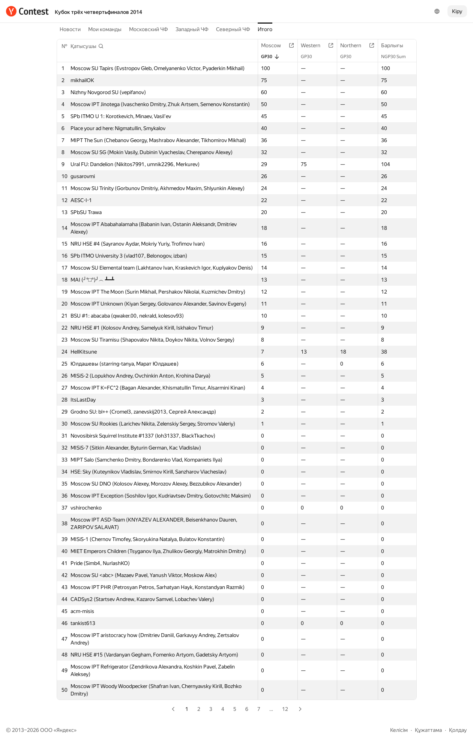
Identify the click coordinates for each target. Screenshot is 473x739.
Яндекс (65, 730)
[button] (87, 46)
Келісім (399, 730)
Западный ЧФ (192, 29)
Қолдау (458, 730)
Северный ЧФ (233, 29)
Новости (70, 29)
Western (314, 45)
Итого (265, 29)
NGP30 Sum (397, 57)
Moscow (274, 45)
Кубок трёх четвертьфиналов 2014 (98, 12)
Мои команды (105, 29)
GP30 (270, 57)
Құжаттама (428, 730)
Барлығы (396, 45)
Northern (354, 45)
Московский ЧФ (148, 29)
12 (285, 709)
